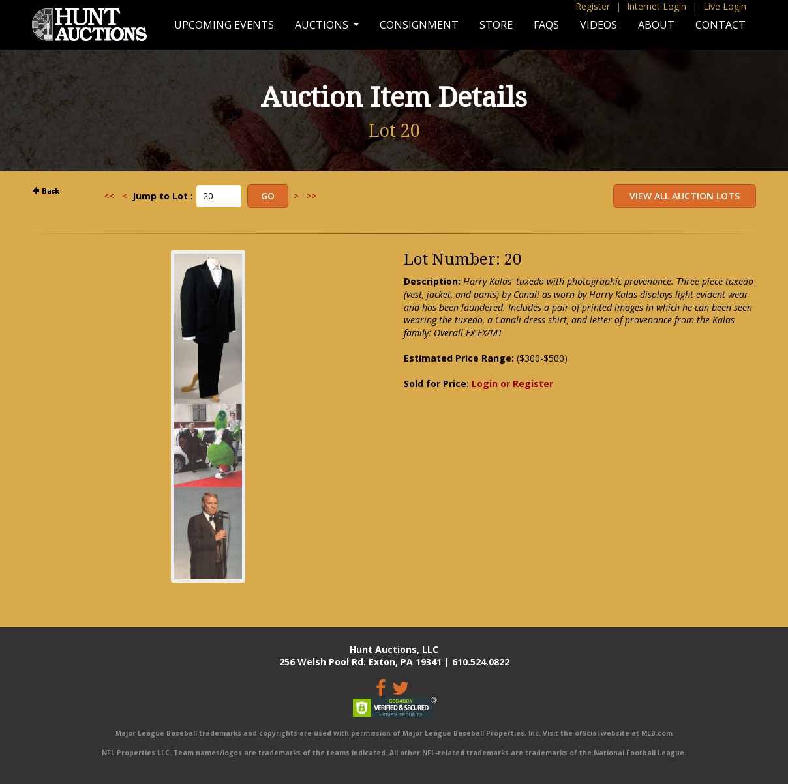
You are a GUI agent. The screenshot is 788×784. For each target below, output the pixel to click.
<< (109, 196)
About (656, 25)
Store (496, 25)
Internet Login (656, 6)
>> (312, 196)
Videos (598, 25)
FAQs (546, 25)
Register (592, 6)
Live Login (724, 6)
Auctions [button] (323, 25)
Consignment (419, 25)
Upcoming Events (224, 25)
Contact (720, 25)
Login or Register (512, 383)
